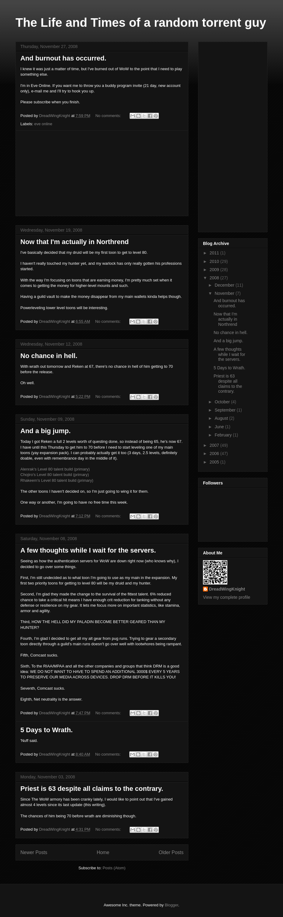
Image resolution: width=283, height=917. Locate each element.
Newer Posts (33, 852)
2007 (215, 445)
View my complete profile (226, 597)
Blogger (171, 905)
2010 (215, 261)
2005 (215, 462)
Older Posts (171, 852)
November (225, 293)
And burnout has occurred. (63, 58)
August (222, 418)
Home (103, 852)
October (223, 401)
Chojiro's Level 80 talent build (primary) (54, 474)
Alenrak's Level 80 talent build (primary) (55, 469)
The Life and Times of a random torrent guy (141, 22)
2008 (215, 277)
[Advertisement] (102, 173)
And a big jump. (45, 431)
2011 (215, 252)
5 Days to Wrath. (46, 730)
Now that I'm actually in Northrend (74, 242)
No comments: (108, 115)
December (225, 285)
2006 (215, 453)
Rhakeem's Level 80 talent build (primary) (56, 480)
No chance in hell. (48, 356)
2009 (215, 269)
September (225, 410)
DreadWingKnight (227, 589)
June (220, 426)
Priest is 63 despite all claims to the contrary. (91, 788)
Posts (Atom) (114, 868)
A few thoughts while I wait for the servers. (88, 550)
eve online (43, 124)
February (224, 435)
